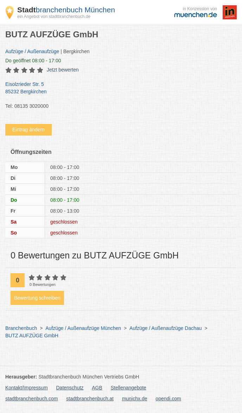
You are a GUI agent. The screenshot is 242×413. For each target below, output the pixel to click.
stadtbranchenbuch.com (31, 398)
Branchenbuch (21, 328)
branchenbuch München (66, 10)
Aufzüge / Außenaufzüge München (83, 328)
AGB (97, 387)
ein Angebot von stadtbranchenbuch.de (53, 16)
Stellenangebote (128, 387)
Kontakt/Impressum (26, 387)
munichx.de (134, 398)
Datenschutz (70, 387)
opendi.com (168, 398)
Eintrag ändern (28, 129)
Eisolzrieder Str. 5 (117, 88)
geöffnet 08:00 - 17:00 (33, 60)
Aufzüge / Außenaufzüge (32, 51)
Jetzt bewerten (63, 70)
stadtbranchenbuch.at (90, 398)
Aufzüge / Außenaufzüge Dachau (165, 328)
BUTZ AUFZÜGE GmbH (31, 335)
